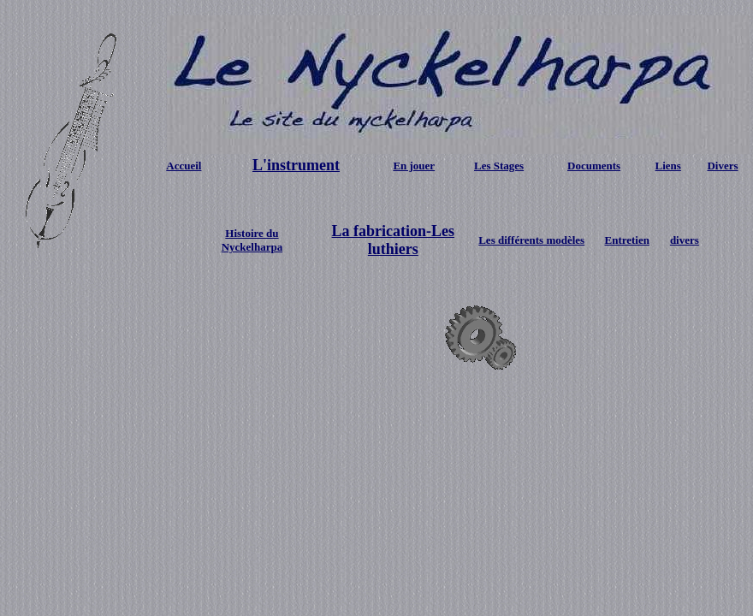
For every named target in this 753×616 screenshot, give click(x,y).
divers (684, 240)
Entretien (627, 240)
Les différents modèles (531, 240)
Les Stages (499, 165)
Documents (593, 165)
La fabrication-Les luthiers (393, 240)
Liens (668, 165)
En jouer (414, 165)
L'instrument (296, 165)
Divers (722, 165)
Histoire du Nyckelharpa (252, 240)
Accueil (183, 165)
